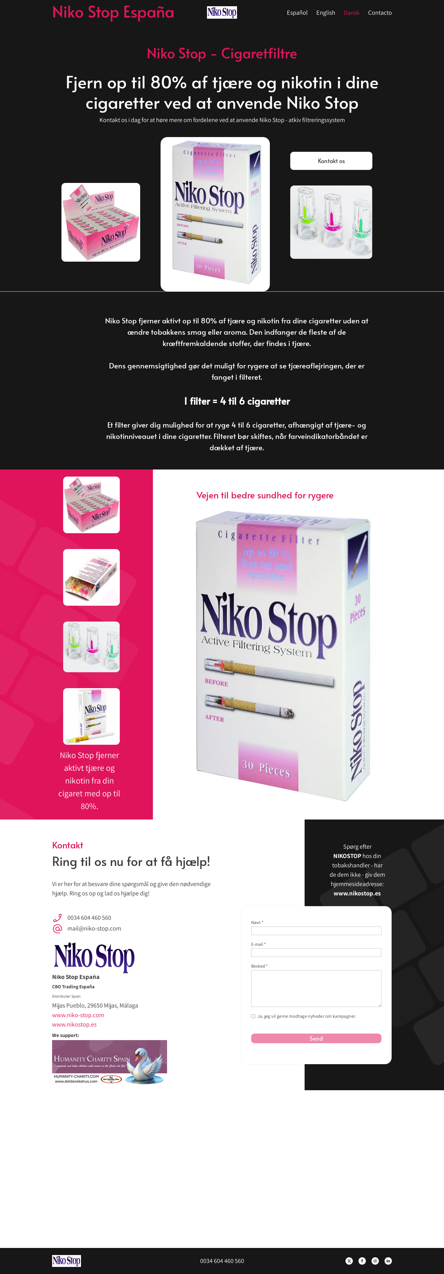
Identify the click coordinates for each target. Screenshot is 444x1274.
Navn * (257, 922)
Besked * (259, 966)
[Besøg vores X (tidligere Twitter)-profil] (349, 1261)
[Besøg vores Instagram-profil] (375, 1261)
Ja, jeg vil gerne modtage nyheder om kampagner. (307, 1016)
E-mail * (258, 944)
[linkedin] (388, 1261)
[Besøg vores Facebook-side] (362, 1261)
